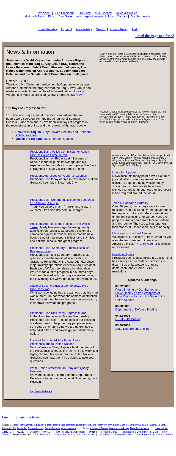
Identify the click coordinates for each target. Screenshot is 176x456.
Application (79, 432)
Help (135, 29)
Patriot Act (22, 428)
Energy (48, 425)
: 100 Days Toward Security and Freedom (53, 132)
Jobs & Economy (129, 425)
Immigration (113, 425)
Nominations (64, 431)
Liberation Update (124, 172)
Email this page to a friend (154, 36)
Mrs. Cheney (103, 13)
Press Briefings (119, 428)
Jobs (110, 16)
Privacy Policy (119, 29)
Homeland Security (75, 425)
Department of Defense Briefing (136, 309)
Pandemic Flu (9, 428)
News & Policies (126, 13)
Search (100, 29)
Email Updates (47, 29)
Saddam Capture (85, 434)
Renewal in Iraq (36, 428)
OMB (155, 432)
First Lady (84, 13)
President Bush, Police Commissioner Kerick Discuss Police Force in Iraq (59, 153)
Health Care (59, 425)
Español (66, 29)
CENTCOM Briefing (128, 319)
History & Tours (35, 16)
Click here (146, 243)
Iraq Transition (42, 434)
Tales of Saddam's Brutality (130, 203)
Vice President (64, 13)
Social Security (52, 428)
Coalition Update (123, 254)
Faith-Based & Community (135, 432)
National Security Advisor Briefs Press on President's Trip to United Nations (57, 342)
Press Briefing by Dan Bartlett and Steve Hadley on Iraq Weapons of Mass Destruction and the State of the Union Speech (140, 295)
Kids (51, 16)
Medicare (143, 425)
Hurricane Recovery (96, 425)
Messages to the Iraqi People (131, 233)
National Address (124, 434)
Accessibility (84, 29)
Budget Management (22, 425)
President (44, 13)
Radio (21, 431)
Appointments (94, 16)
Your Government (69, 16)
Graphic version (140, 16)
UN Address (105, 434)
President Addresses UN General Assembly (59, 175)
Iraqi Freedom (144, 434)
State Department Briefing (132, 328)
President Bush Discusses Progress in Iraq (58, 313)
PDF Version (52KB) (26, 135)
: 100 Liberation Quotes (44, 138)
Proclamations (139, 428)
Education (39, 425)
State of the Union (63, 434)
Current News (99, 428)
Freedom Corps (109, 432)
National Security (157, 425)
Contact (122, 16)
